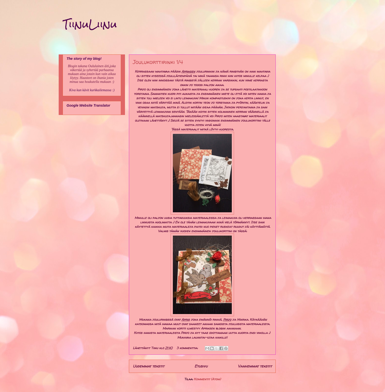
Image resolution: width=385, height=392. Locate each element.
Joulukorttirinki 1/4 (158, 62)
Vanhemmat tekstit (255, 366)
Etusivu (200, 366)
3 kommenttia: (188, 348)
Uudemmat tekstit (148, 366)
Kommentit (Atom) (207, 379)
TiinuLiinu (90, 24)
